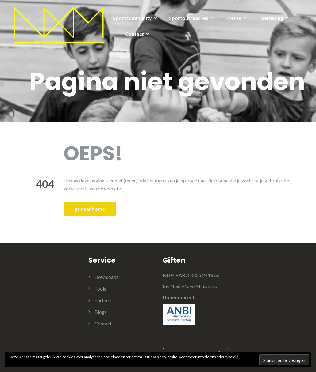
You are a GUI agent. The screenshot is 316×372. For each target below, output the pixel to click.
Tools (100, 288)
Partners (103, 300)
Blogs (100, 312)
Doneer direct (179, 297)
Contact (134, 34)
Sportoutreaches (188, 18)
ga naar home (89, 209)
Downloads (106, 277)
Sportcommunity (132, 18)
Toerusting (270, 18)
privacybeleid (227, 357)
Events (233, 18)
